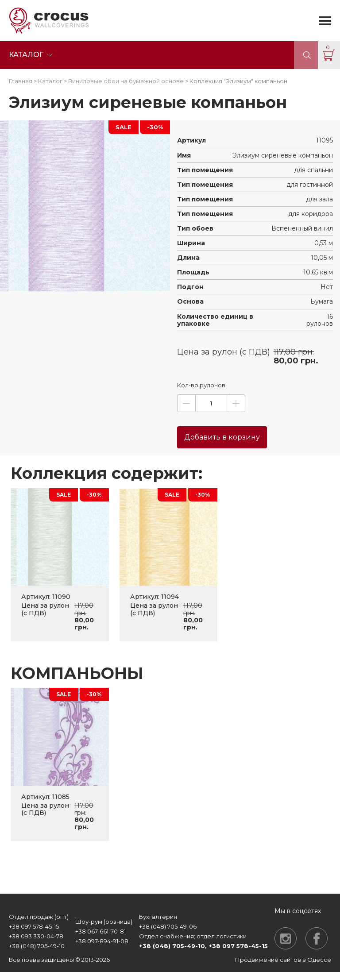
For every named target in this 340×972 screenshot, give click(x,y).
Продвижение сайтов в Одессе (283, 959)
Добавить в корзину (222, 437)
